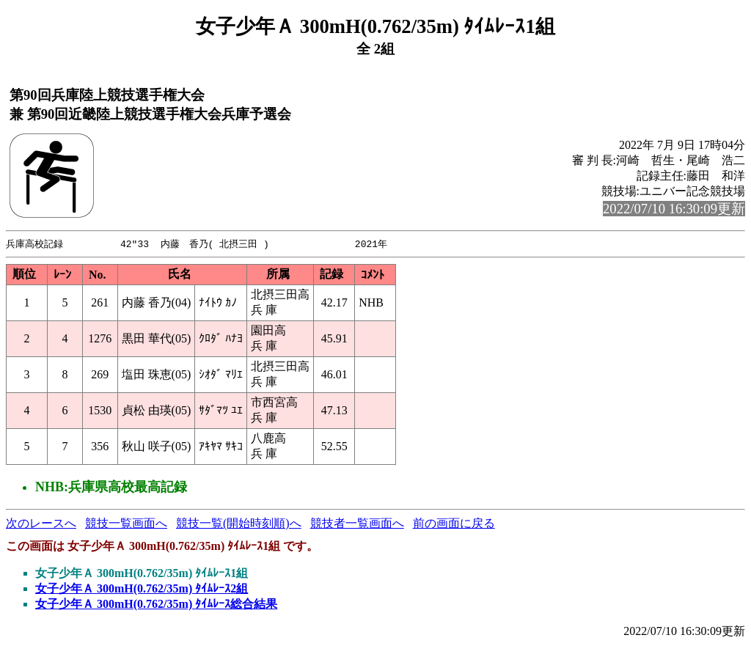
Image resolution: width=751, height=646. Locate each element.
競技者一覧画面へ (357, 524)
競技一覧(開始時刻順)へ (238, 524)
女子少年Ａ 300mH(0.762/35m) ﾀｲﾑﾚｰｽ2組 (141, 589)
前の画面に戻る (454, 524)
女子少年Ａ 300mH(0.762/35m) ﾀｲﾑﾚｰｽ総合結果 (156, 604)
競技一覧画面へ (126, 524)
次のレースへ (41, 524)
